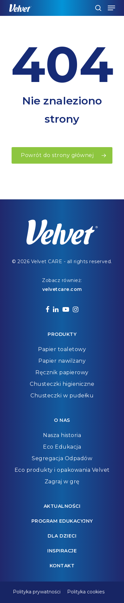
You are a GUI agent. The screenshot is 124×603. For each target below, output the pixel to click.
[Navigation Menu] (111, 8)
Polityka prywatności (37, 592)
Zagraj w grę (62, 481)
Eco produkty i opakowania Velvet (62, 470)
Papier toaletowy (62, 349)
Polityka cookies (85, 592)
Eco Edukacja (62, 447)
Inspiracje (62, 551)
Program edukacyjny (62, 521)
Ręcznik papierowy (62, 372)
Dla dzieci (62, 536)
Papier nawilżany (62, 361)
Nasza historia (62, 435)
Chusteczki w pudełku (62, 395)
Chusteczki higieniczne (62, 384)
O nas (62, 420)
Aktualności (62, 506)
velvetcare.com (62, 289)
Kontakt (62, 566)
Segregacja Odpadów (62, 458)
